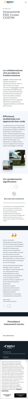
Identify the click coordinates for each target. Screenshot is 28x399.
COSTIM (5, 79)
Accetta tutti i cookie (20, 395)
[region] (14, 379)
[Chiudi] (26, 361)
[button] (14, 352)
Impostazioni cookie (7, 395)
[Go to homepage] (10, 2)
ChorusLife (14, 87)
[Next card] (16, 187)
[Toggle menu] (25, 2)
